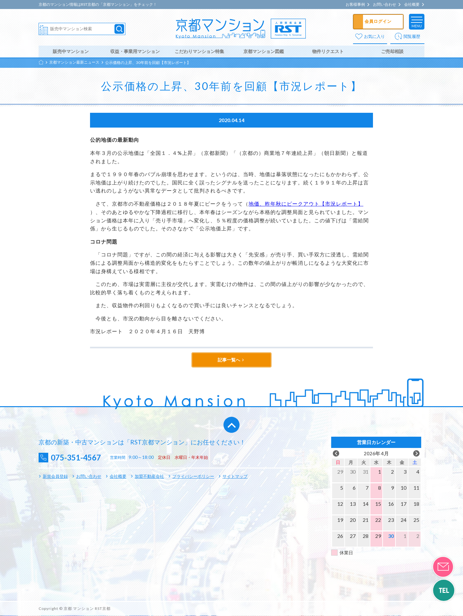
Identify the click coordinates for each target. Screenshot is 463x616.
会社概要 (412, 4)
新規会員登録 (55, 476)
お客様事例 (355, 4)
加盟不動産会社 (149, 476)
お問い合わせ (384, 4)
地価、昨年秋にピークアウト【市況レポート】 (306, 204)
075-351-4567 (77, 458)
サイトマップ (235, 476)
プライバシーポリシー (193, 476)
